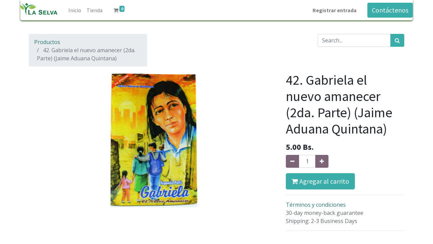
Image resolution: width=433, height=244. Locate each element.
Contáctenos (390, 10)
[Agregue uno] (321, 161)
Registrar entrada (335, 10)
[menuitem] (75, 10)
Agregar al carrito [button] (320, 181)
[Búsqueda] (397, 40)
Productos (47, 42)
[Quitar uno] (292, 161)
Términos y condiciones (316, 204)
